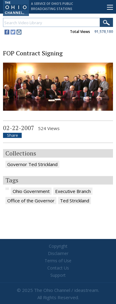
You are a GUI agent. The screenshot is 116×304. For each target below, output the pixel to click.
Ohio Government (31, 191)
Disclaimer (58, 253)
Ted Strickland (74, 201)
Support (58, 275)
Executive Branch (73, 191)
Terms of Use (58, 260)
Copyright (58, 246)
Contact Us (58, 268)
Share (12, 135)
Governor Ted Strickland (32, 164)
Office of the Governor (31, 201)
